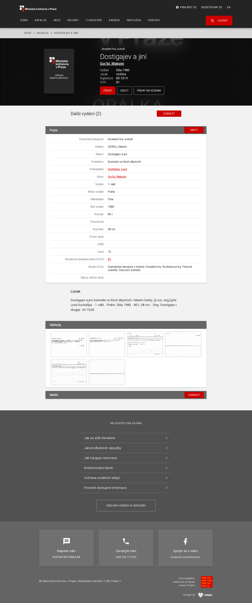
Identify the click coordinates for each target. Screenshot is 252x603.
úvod (27, 33)
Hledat (219, 21)
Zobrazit (169, 113)
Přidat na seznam (149, 90)
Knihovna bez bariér (98, 468)
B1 (109, 259)
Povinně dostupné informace (105, 488)
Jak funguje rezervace (100, 458)
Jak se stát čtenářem (99, 438)
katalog (42, 33)
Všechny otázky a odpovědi (126, 505)
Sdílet (124, 90)
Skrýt (194, 130)
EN (228, 7)
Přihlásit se (186, 7)
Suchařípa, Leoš (117, 169)
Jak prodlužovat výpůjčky (102, 448)
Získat (107, 90)
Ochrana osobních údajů (102, 478)
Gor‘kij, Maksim (112, 63)
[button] (59, 71)
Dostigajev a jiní (66, 33)
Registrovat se (211, 7)
